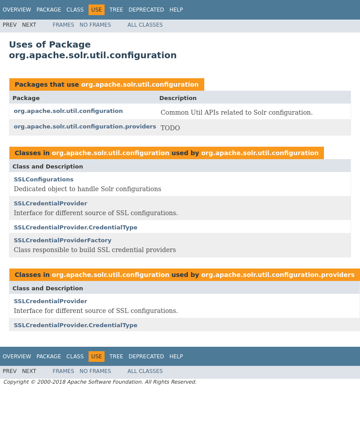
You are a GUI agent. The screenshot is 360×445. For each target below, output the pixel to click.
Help (176, 10)
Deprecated (146, 10)
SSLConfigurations (43, 179)
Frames (63, 25)
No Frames (95, 25)
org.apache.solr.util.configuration (139, 84)
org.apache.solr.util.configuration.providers (85, 126)
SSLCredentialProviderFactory (62, 240)
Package (48, 10)
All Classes (145, 25)
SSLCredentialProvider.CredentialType (76, 227)
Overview (17, 10)
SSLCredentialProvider (50, 203)
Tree (116, 10)
